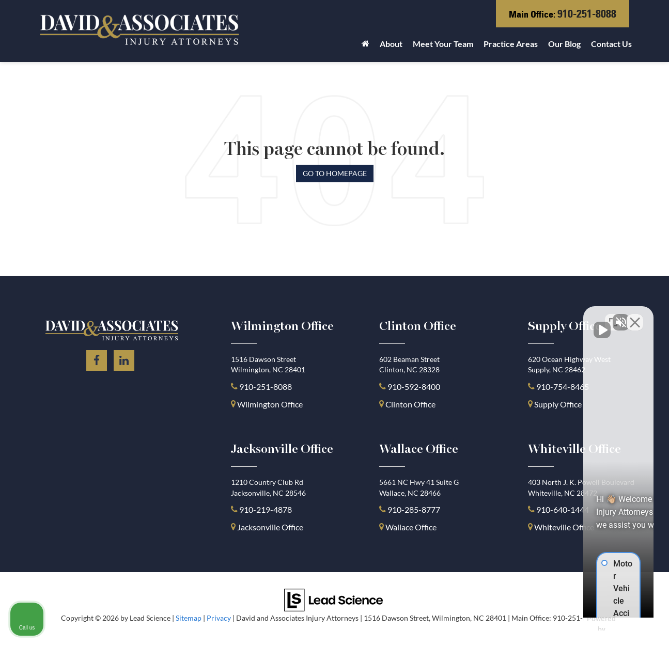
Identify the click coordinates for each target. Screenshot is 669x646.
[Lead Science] (333, 599)
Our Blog (564, 44)
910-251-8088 (586, 14)
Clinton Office (410, 404)
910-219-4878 (265, 509)
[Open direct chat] (613, 316)
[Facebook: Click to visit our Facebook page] (97, 359)
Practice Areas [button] (511, 44)
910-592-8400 (413, 386)
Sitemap (188, 618)
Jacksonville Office (270, 527)
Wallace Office (411, 527)
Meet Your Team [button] (443, 44)
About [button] (391, 44)
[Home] (365, 46)
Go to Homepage (335, 173)
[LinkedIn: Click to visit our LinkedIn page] (124, 359)
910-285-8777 (413, 509)
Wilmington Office (270, 404)
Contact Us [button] (611, 44)
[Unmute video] (486, 316)
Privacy (219, 618)
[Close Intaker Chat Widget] (635, 316)
